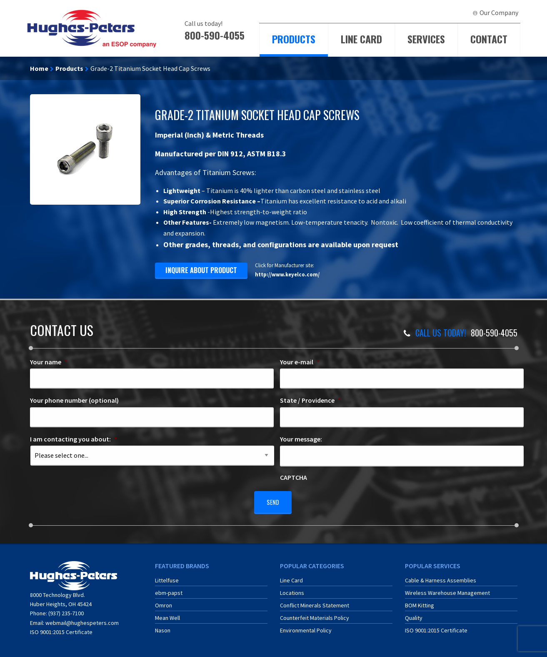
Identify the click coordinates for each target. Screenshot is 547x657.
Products (293, 38)
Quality (413, 614)
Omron (163, 602)
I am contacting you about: (73, 439)
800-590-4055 (215, 35)
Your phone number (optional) (74, 400)
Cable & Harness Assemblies (440, 577)
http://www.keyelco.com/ (287, 274)
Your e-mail (300, 362)
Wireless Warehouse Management (447, 589)
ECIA (392, 12)
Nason (162, 627)
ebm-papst (168, 589)
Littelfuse (167, 577)
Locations (292, 589)
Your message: (301, 439)
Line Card (361, 38)
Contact (488, 38)
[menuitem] (388, 12)
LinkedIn (451, 12)
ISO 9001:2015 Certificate (61, 629)
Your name (48, 362)
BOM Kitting (419, 602)
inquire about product (201, 270)
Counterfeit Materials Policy (314, 614)
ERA (421, 12)
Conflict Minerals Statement (314, 602)
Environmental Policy (306, 627)
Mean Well (167, 614)
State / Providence (310, 400)
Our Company (499, 12)
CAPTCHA (293, 477)
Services (426, 38)
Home (39, 68)
